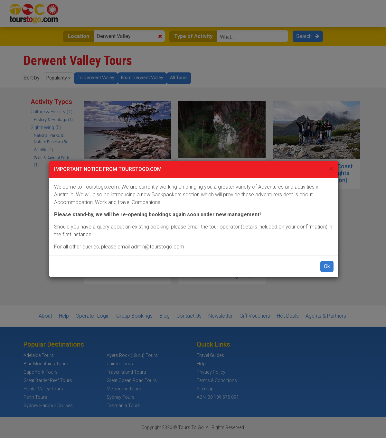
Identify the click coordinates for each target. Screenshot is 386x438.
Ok (327, 266)
